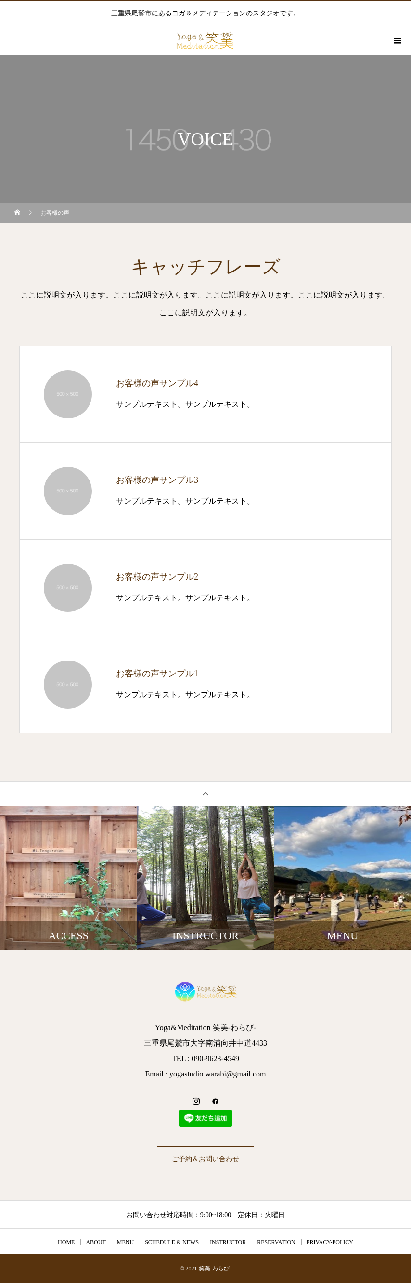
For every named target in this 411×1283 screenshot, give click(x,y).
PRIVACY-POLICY (330, 1242)
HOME (66, 1242)
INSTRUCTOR (228, 1242)
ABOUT (95, 1242)
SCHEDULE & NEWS (172, 1242)
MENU (125, 1242)
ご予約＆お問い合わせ (205, 1159)
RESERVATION (276, 1242)
